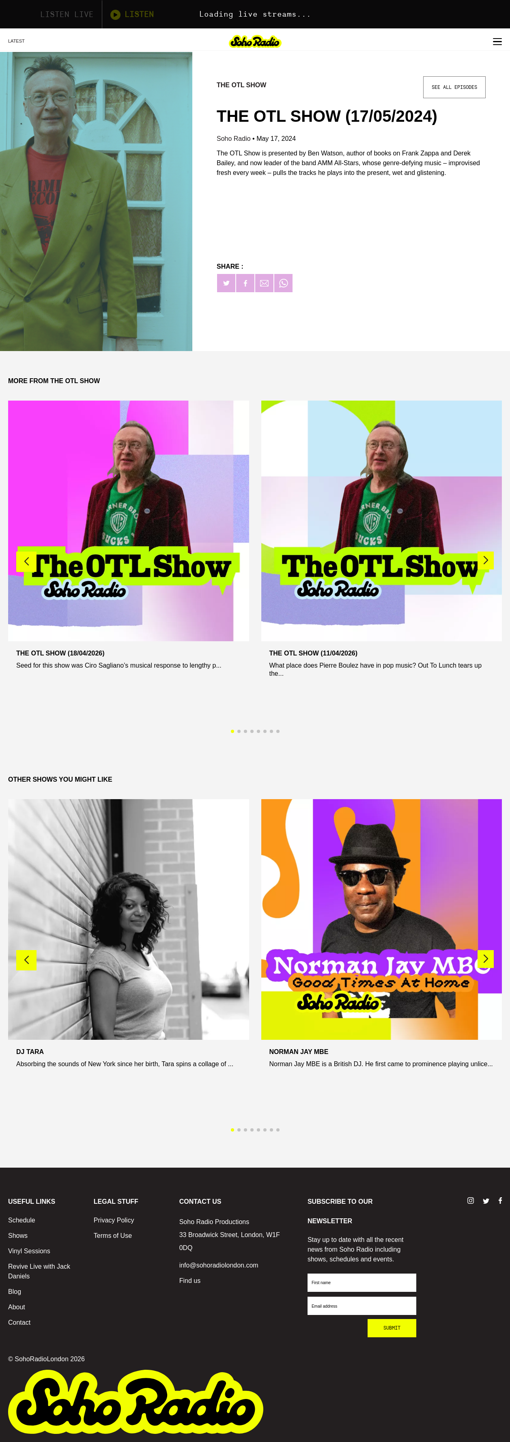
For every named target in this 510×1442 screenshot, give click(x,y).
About (16, 1307)
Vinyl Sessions (29, 1251)
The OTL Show (241, 85)
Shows (18, 1235)
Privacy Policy (114, 1220)
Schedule (21, 1220)
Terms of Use (113, 1235)
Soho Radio (234, 138)
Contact (19, 1322)
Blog (14, 1291)
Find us (189, 1280)
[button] (486, 560)
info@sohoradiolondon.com (218, 1265)
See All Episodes (454, 87)
